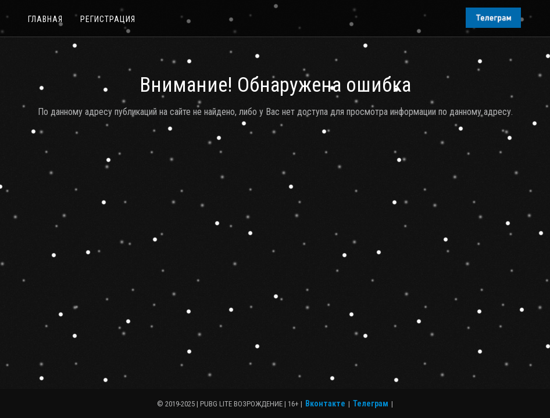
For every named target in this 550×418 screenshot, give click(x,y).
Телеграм (370, 403)
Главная (45, 19)
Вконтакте (325, 403)
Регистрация (107, 19)
